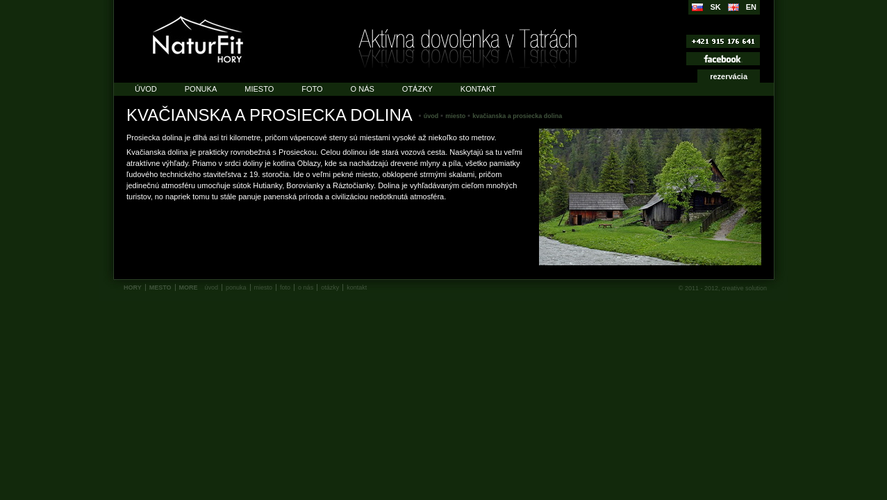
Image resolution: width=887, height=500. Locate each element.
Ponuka (201, 89)
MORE (188, 287)
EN (751, 7)
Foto (311, 89)
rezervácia (728, 76)
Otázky (417, 89)
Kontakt (478, 89)
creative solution (744, 288)
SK (715, 7)
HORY (133, 287)
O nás (362, 89)
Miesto (259, 89)
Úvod (146, 89)
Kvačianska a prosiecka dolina (517, 115)
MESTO (160, 287)
